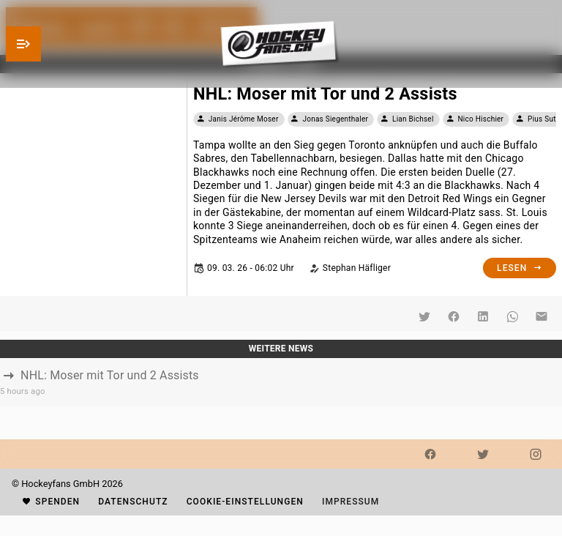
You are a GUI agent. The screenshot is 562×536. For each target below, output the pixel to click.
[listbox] (281, 382)
